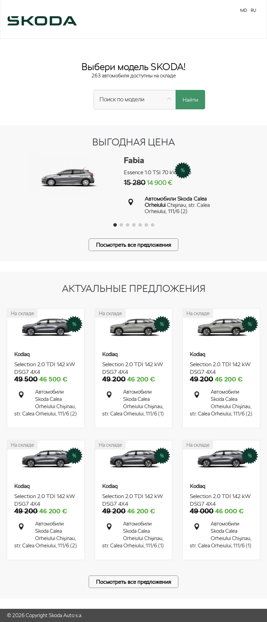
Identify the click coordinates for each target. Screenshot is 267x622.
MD (243, 10)
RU (253, 10)
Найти (190, 99)
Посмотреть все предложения (133, 245)
